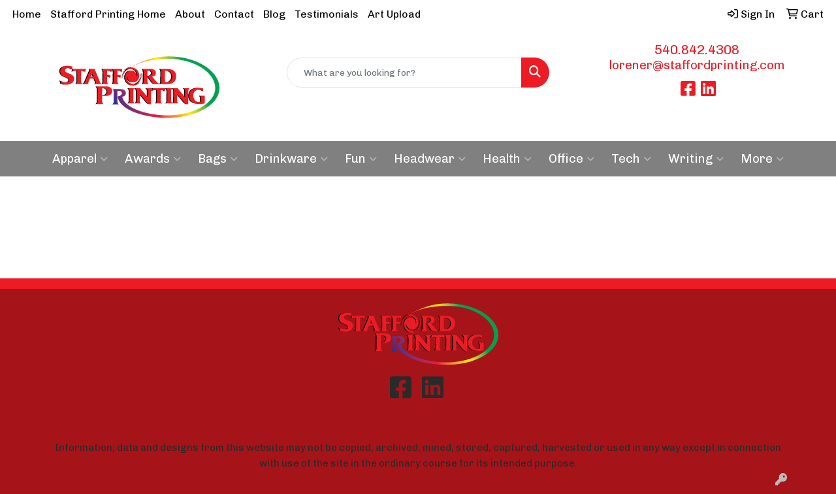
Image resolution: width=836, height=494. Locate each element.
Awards (153, 159)
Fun (361, 159)
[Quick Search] (404, 73)
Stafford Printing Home (108, 14)
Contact (234, 14)
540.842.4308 (696, 50)
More (762, 159)
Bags (218, 159)
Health (507, 159)
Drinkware (291, 159)
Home (26, 14)
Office (571, 159)
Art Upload (394, 14)
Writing (696, 159)
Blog (274, 14)
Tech (631, 159)
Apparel (80, 159)
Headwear (430, 159)
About (190, 14)
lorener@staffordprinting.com (696, 65)
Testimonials (327, 14)
